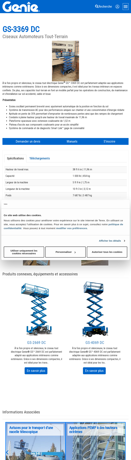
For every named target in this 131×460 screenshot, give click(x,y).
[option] (36, 327)
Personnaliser (66, 252)
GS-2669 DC (36, 342)
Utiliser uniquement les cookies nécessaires (23, 252)
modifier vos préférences (71, 228)
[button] (7, 452)
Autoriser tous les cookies (107, 252)
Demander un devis (28, 141)
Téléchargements (39, 158)
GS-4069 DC (95, 342)
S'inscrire (109, 141)
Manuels (72, 141)
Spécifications (15, 158)
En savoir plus (37, 371)
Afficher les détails (110, 240)
